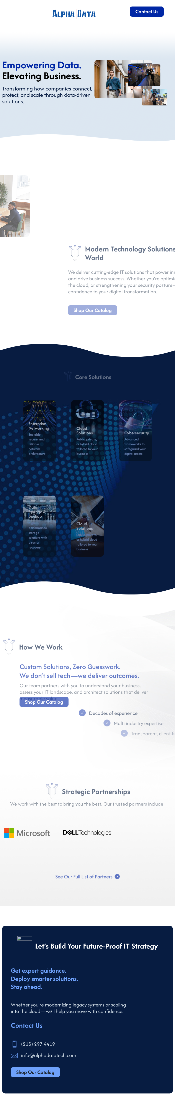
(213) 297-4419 (38, 1043)
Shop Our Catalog (44, 707)
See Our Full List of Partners (84, 883)
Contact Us (146, 11)
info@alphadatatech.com (48, 1055)
